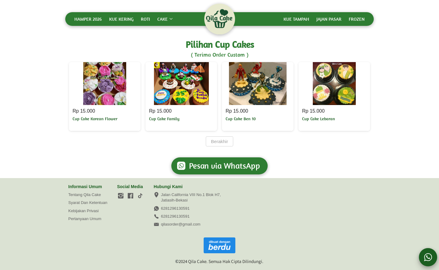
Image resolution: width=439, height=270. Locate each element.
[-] (120, 196)
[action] (428, 257)
